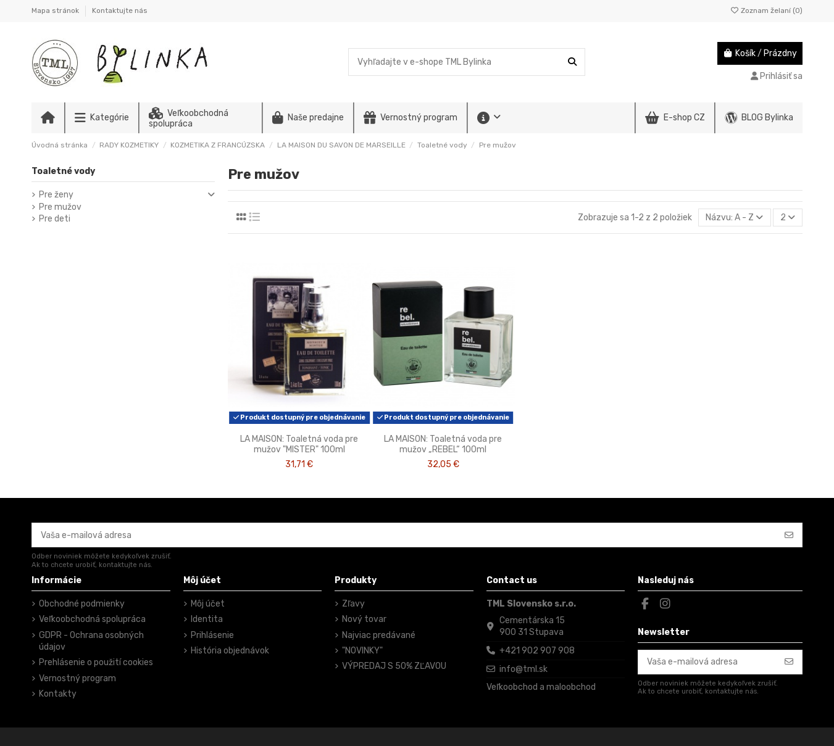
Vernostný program (77, 678)
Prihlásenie (212, 635)
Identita (207, 619)
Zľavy (353, 604)
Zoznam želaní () (766, 10)
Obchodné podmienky (82, 604)
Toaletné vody (63, 171)
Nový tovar (364, 619)
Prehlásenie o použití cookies (96, 662)
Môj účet (208, 604)
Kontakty (58, 694)
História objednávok (230, 650)
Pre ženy (56, 194)
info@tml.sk (523, 669)
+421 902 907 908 (537, 650)
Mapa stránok (56, 10)
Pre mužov (60, 207)
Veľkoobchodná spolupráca (92, 619)
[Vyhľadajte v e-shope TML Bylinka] (572, 62)
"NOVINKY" (362, 650)
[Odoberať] (789, 535)
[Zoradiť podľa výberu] (734, 217)
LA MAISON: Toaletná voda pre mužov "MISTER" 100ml (299, 444)
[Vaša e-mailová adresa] (404, 535)
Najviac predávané (378, 635)
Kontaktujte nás (120, 10)
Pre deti (54, 218)
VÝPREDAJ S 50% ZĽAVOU (394, 666)
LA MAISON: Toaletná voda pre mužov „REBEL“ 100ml (443, 444)
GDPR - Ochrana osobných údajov (91, 641)
